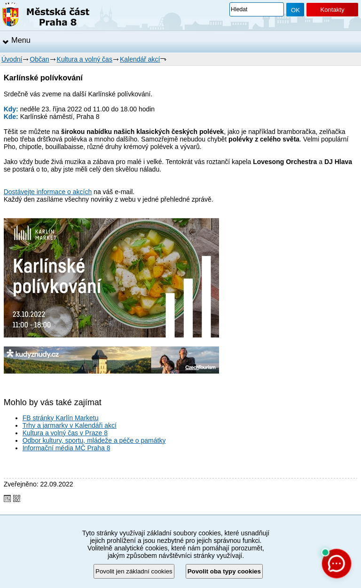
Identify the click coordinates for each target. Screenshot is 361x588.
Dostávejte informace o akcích (48, 192)
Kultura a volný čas (84, 59)
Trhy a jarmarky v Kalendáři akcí (70, 425)
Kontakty (332, 9)
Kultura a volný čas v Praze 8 (65, 433)
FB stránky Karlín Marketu (61, 418)
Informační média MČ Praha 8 (66, 448)
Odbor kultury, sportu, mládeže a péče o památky (94, 440)
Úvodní (11, 59)
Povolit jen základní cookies (134, 571)
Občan (39, 59)
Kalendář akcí (140, 59)
